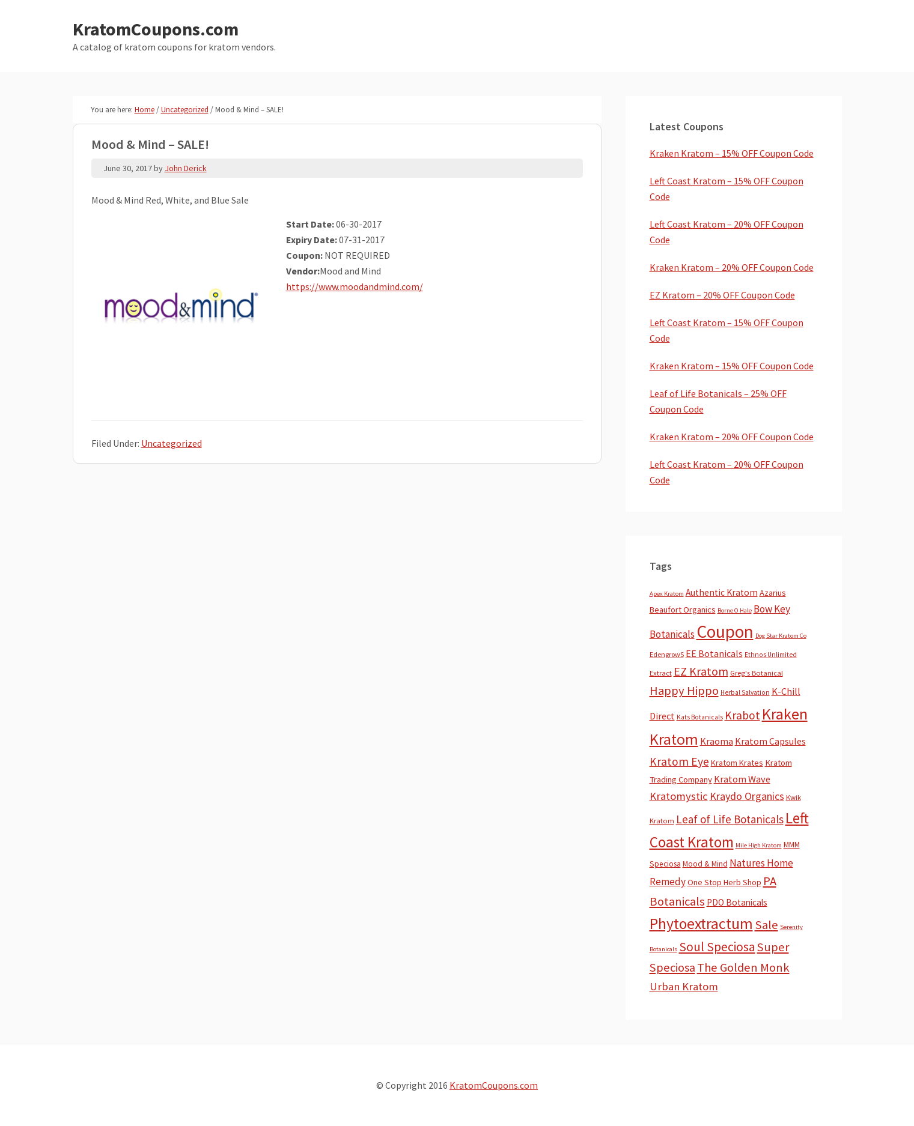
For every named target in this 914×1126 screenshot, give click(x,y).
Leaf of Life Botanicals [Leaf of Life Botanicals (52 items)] (730, 819)
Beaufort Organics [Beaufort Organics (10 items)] (683, 609)
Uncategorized (171, 443)
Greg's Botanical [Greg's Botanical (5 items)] (756, 672)
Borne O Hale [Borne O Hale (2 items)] (734, 610)
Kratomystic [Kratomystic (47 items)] (679, 796)
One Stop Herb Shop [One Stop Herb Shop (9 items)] (724, 882)
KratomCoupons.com (156, 28)
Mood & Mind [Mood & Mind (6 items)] (705, 864)
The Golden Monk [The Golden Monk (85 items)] (743, 967)
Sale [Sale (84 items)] (766, 925)
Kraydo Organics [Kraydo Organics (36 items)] (747, 796)
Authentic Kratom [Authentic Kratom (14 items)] (722, 592)
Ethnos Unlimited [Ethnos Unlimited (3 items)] (771, 654)
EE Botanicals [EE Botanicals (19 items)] (714, 653)
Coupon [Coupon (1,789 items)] (725, 631)
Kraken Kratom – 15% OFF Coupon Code (732, 153)
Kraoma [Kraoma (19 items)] (716, 741)
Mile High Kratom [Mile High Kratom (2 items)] (759, 845)
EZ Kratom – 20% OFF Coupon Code (722, 295)
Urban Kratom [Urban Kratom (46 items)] (684, 986)
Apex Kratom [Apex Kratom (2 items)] (667, 594)
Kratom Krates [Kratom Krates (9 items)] (737, 762)
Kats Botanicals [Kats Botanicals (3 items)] (700, 717)
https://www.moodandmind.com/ (354, 286)
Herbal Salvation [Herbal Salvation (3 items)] (745, 692)
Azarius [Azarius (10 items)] (773, 592)
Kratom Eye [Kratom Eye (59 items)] (679, 761)
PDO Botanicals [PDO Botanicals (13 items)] (737, 902)
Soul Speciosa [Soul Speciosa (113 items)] (717, 947)
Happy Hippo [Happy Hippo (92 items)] (684, 690)
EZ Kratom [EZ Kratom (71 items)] (701, 671)
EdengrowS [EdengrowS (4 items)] (667, 654)
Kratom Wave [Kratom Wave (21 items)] (742, 779)
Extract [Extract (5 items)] (661, 672)
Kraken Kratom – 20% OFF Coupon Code (732, 267)
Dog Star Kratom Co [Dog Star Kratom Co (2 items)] (780, 636)
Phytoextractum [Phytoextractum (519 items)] (701, 923)
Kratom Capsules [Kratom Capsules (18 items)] (770, 741)
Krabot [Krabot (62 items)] (742, 715)
